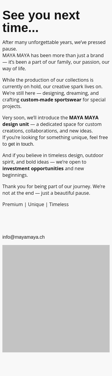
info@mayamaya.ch (23, 237)
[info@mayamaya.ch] (9, 219)
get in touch (20, 144)
